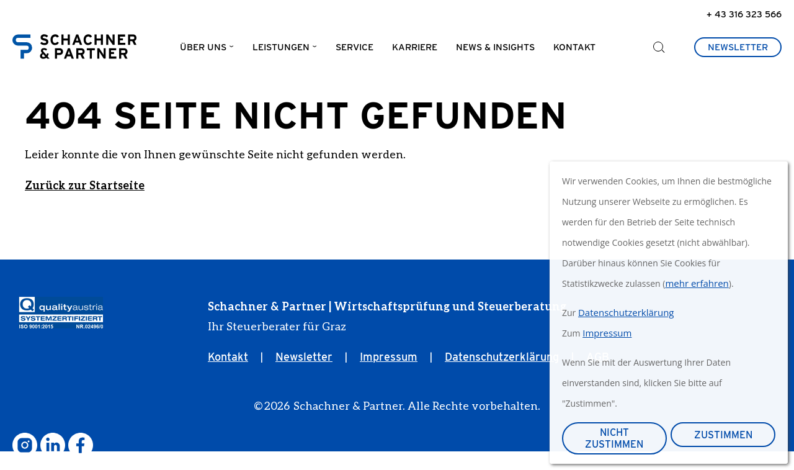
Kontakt (574, 50)
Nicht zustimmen (614, 438)
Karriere (414, 50)
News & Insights (495, 50)
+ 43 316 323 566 (744, 14)
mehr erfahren (696, 283)
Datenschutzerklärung (502, 375)
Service (354, 50)
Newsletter (738, 50)
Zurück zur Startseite (85, 203)
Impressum (388, 375)
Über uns (203, 50)
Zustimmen (723, 435)
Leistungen (281, 50)
